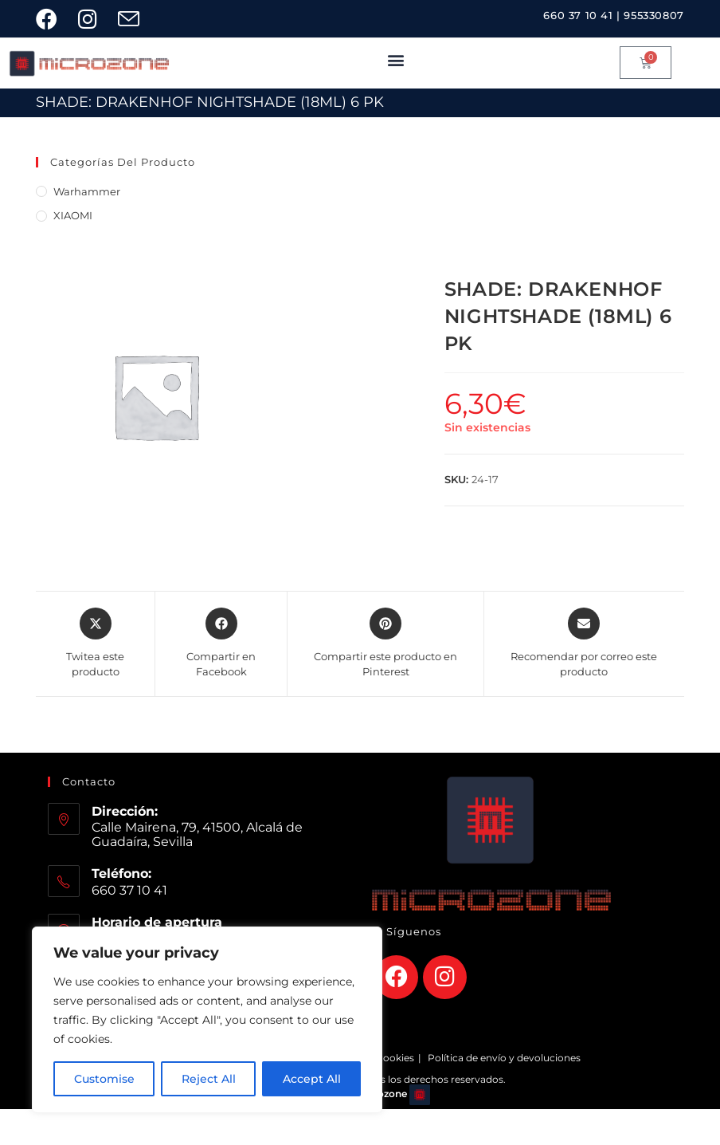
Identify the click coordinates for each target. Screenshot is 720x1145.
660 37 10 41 (577, 15)
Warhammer (86, 191)
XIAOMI (72, 215)
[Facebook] (396, 977)
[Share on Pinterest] (385, 644)
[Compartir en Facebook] (221, 644)
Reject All (209, 1079)
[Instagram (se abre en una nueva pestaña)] (93, 19)
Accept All (312, 1079)
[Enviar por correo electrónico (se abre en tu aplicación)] (134, 19)
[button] (396, 59)
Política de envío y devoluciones (504, 1058)
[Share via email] (584, 644)
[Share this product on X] (95, 644)
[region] (207, 1020)
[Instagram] (445, 977)
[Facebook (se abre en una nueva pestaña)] (54, 19)
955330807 (653, 15)
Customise (104, 1079)
